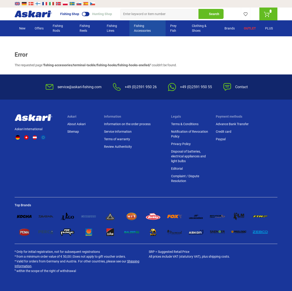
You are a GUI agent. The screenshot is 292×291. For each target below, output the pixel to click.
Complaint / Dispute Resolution (185, 178)
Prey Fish (173, 28)
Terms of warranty (117, 139)
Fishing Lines (112, 28)
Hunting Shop (102, 14)
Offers (39, 28)
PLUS (269, 28)
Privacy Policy (181, 144)
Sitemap (73, 131)
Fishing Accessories (142, 28)
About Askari (76, 124)
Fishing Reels (85, 28)
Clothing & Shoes (199, 28)
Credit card (223, 131)
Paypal (221, 139)
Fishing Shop (69, 14)
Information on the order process (127, 124)
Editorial (177, 168)
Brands (229, 28)
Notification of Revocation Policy (189, 134)
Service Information (118, 131)
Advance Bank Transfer (232, 124)
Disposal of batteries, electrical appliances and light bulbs (188, 156)
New (22, 28)
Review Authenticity (118, 146)
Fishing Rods (58, 28)
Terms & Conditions (184, 124)
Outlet (250, 28)
